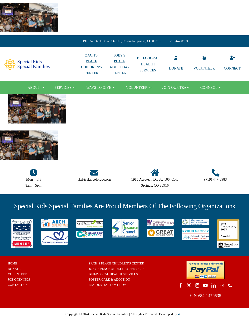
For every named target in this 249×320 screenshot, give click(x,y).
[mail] (222, 285)
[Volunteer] (204, 64)
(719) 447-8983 (215, 179)
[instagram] (197, 285)
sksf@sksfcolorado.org (94, 179)
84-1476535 (210, 295)
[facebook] (181, 285)
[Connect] (232, 64)
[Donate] (176, 64)
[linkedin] (213, 285)
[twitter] (189, 285)
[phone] (230, 285)
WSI (180, 314)
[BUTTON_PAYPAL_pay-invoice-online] (205, 262)
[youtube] (205, 285)
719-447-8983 (179, 41)
